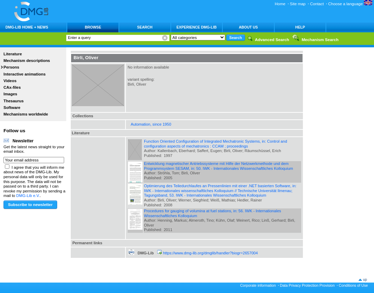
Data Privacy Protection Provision (307, 285)
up (365, 279)
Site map (298, 4)
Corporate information (258, 285)
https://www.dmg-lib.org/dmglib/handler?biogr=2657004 (210, 253)
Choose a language (350, 4)
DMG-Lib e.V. (28, 195)
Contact (316, 4)
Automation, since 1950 (151, 124)
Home (280, 4)
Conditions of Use (353, 285)
